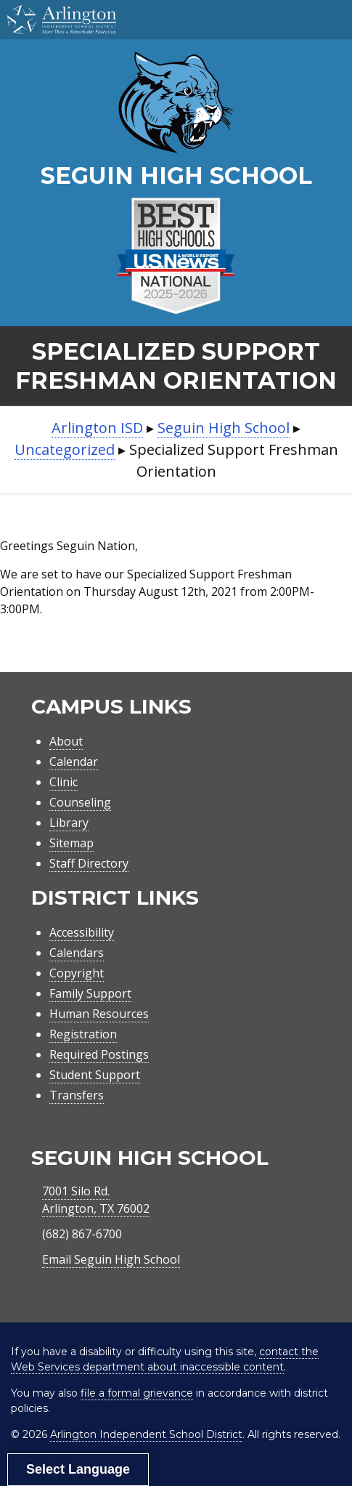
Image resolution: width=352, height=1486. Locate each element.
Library (69, 823)
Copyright (76, 973)
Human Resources (99, 1014)
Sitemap (71, 843)
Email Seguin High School (111, 1259)
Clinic (63, 782)
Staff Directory (88, 863)
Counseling (80, 802)
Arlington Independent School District (146, 1434)
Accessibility (81, 932)
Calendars (76, 953)
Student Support (94, 1075)
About (66, 741)
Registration (83, 1034)
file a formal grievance (137, 1393)
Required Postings (99, 1054)
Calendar (73, 762)
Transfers (76, 1095)
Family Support (90, 993)
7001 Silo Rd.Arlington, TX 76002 (96, 1199)
